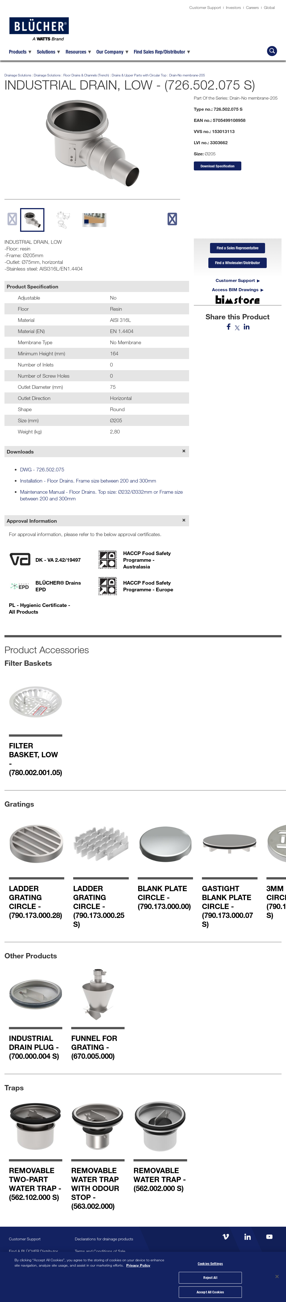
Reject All (210, 1276)
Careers (252, 7)
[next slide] (172, 219)
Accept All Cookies (210, 1290)
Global (269, 7)
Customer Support (205, 7)
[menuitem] (20, 51)
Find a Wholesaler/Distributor (238, 264)
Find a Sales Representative (237, 248)
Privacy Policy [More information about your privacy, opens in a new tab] (138, 1263)
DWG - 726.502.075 (42, 469)
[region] (143, 1276)
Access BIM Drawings (235, 291)
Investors (233, 7)
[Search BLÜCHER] (272, 51)
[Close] (277, 1275)
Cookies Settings (210, 1262)
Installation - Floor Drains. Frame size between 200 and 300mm (88, 481)
